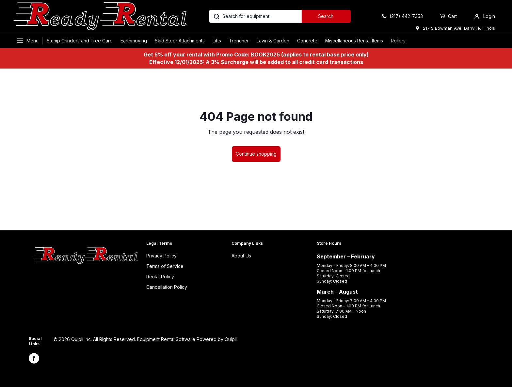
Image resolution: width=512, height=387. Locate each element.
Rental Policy (160, 276)
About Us (241, 255)
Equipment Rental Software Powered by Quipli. (187, 339)
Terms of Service (165, 266)
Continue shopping (256, 154)
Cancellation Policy (166, 287)
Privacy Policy (161, 255)
